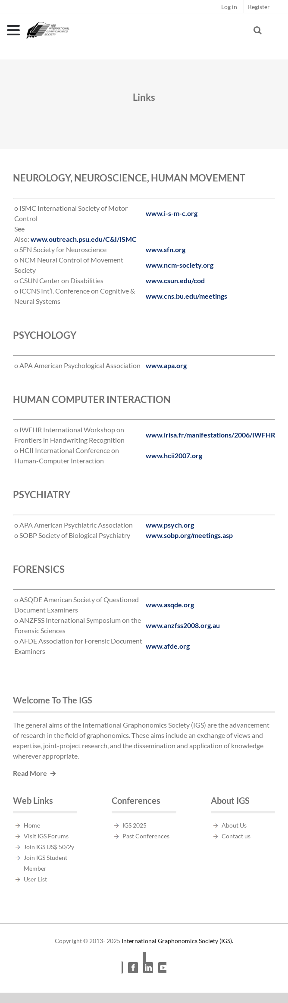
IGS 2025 (134, 825)
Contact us (236, 836)
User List (35, 879)
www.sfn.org (165, 249)
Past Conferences (145, 836)
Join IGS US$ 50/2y (49, 846)
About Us (234, 825)
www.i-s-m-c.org (171, 213)
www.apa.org (166, 365)
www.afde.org (168, 646)
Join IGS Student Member (45, 863)
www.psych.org (170, 525)
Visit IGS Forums (46, 836)
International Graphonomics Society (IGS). (177, 940)
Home (32, 825)
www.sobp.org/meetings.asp (189, 535)
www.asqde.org (170, 604)
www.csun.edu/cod (175, 280)
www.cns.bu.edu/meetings (186, 296)
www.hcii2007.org (174, 455)
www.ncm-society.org (179, 265)
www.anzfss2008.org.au (183, 625)
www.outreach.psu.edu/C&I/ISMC (84, 239)
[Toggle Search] (258, 30)
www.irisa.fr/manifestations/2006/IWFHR (210, 435)
